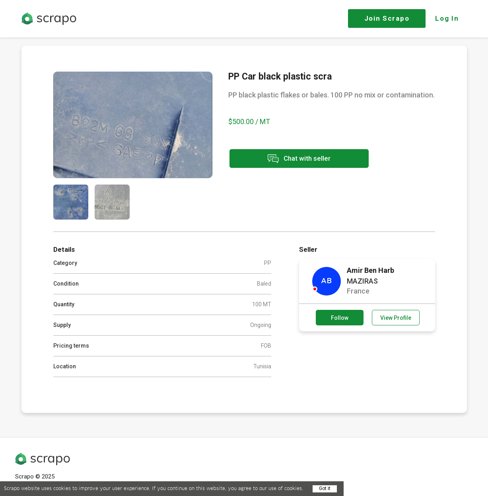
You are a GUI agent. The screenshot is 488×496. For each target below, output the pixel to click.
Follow (339, 318)
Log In (447, 18)
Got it (325, 488)
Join (387, 18)
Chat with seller (299, 158)
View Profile (395, 318)
